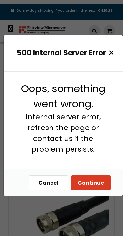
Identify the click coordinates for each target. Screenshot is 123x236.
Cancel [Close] (48, 183)
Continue (91, 183)
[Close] (111, 53)
